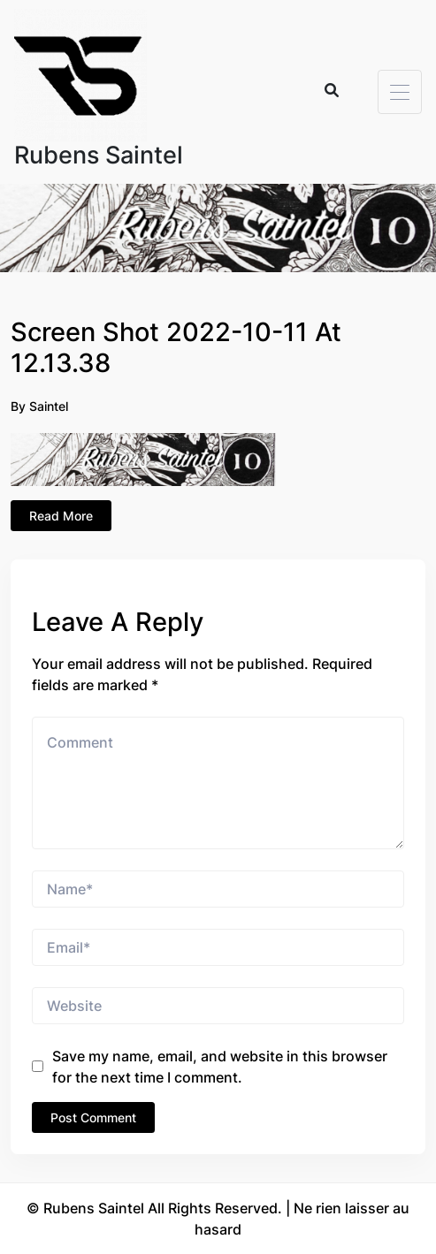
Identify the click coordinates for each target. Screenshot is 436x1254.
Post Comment (93, 1117)
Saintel (48, 406)
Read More (61, 515)
